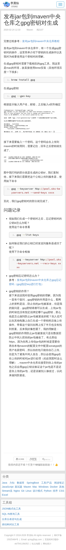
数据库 (20, 482)
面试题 (18, 486)
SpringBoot (33, 482)
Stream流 (7, 490)
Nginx (17, 490)
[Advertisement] (33, 416)
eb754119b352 (22, 543)
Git (22, 490)
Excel (5, 494)
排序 (55, 490)
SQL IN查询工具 (11, 514)
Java (4, 482)
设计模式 (38, 490)
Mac (34, 486)
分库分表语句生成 (12, 519)
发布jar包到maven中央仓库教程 (40, 41)
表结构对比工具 (10, 524)
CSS (61, 490)
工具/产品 (46, 482)
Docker (54, 486)
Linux (28, 490)
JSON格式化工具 (11, 508)
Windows (44, 486)
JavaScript (7, 486)
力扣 (12, 482)
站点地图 (36, 543)
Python (48, 490)
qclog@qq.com (35, 539)
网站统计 (47, 543)
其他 (61, 486)
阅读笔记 (59, 482)
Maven (27, 486)
